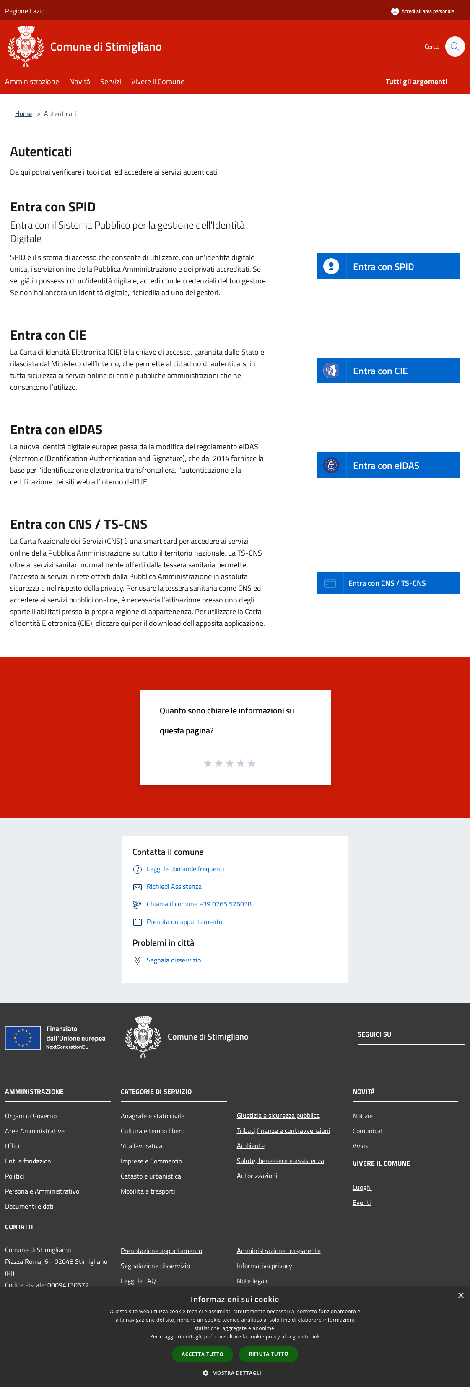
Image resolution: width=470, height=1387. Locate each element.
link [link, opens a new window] (315, 1336)
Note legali (252, 1281)
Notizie (363, 1116)
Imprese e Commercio (151, 1161)
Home (23, 113)
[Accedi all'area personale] (422, 11)
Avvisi (361, 1146)
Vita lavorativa (141, 1146)
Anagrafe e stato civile (152, 1116)
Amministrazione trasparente (279, 1250)
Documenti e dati (29, 1206)
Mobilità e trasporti (148, 1191)
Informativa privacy (264, 1266)
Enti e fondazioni (29, 1161)
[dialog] (235, 1337)
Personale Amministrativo (42, 1191)
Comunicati (369, 1131)
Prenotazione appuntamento (161, 1250)
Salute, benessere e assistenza (280, 1160)
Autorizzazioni (257, 1176)
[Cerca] (455, 46)
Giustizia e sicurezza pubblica (278, 1115)
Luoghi (362, 1187)
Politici (14, 1176)
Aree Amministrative (35, 1131)
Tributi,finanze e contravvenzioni (283, 1130)
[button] (235, 1373)
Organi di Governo (31, 1116)
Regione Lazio (24, 11)
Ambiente (251, 1145)
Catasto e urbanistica (151, 1176)
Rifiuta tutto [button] (268, 1353)
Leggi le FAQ (138, 1281)
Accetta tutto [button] (202, 1354)
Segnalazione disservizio (155, 1266)
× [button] (460, 1296)
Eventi (362, 1202)
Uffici (12, 1146)
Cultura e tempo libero (152, 1131)
